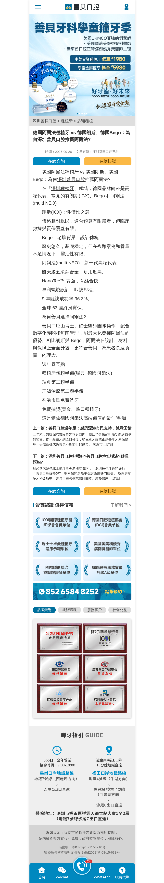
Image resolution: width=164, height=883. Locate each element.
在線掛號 (107, 161)
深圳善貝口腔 (44, 121)
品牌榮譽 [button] (44, 610)
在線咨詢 (56, 161)
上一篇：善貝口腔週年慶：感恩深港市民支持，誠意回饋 (82, 428)
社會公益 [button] (120, 610)
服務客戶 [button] (94, 610)
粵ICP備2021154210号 (88, 847)
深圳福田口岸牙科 (105, 152)
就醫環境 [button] (69, 610)
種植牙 (67, 121)
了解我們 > (121, 505)
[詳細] (110, 444)
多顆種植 (85, 121)
